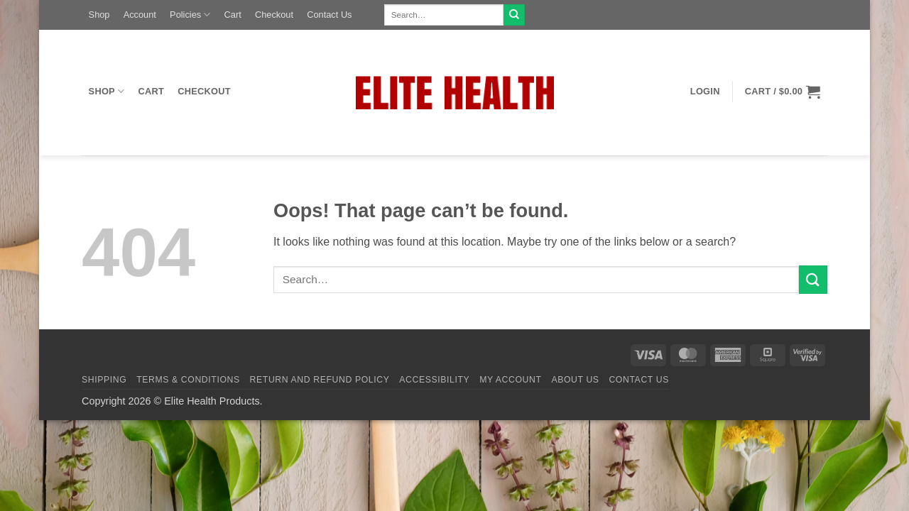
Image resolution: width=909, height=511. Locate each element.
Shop (99, 14)
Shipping (104, 380)
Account (140, 14)
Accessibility (434, 380)
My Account (510, 380)
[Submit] (514, 15)
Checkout (274, 14)
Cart (232, 14)
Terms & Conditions (188, 380)
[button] (704, 91)
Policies (190, 14)
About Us (575, 380)
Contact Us (329, 14)
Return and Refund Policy (320, 380)
